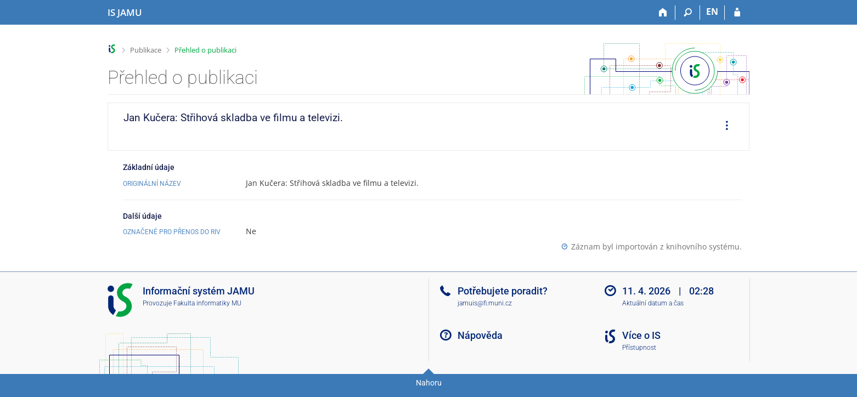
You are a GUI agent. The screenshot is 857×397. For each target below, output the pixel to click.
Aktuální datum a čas (653, 303)
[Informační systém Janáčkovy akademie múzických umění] (125, 12)
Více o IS (641, 335)
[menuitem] (723, 127)
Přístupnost (639, 347)
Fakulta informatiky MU (207, 303)
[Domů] (663, 12)
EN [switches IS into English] (712, 11)
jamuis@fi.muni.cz (485, 303)
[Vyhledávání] (687, 12)
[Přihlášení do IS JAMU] (737, 12)
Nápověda (480, 335)
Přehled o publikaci (205, 50)
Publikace (145, 50)
